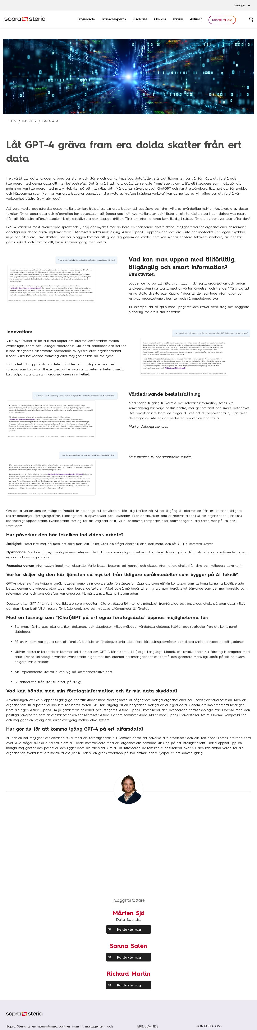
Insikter (29, 121)
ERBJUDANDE (147, 1026)
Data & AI (51, 121)
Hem (13, 121)
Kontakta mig (124, 929)
